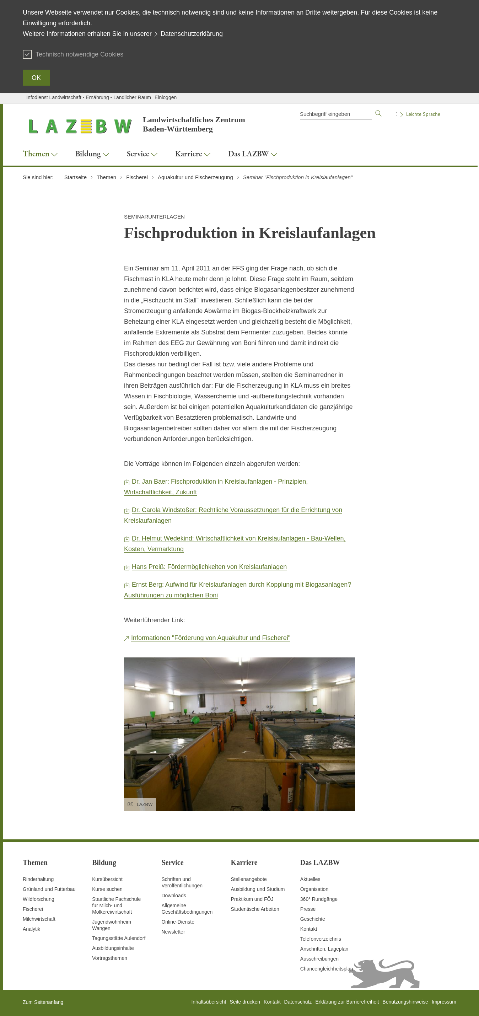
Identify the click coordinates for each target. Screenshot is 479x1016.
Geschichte (312, 919)
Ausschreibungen (319, 959)
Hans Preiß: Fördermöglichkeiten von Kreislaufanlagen (209, 566)
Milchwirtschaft (39, 919)
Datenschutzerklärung (192, 33)
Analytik (31, 929)
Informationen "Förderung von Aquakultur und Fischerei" (210, 637)
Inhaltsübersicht (208, 1002)
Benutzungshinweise (405, 1002)
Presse (308, 909)
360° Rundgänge (319, 899)
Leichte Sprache (423, 114)
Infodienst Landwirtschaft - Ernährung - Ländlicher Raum (88, 97)
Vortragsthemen (109, 958)
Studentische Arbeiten (255, 909)
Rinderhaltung (38, 879)
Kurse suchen (107, 889)
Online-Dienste (177, 922)
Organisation (314, 889)
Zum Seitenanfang (43, 1002)
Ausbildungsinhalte (113, 948)
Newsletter (173, 932)
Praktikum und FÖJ (252, 899)
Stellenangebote (249, 879)
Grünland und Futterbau (49, 889)
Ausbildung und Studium (258, 889)
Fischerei (33, 909)
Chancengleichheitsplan (326, 969)
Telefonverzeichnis (320, 939)
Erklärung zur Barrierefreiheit (347, 1002)
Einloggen (166, 97)
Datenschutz (298, 1002)
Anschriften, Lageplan (324, 949)
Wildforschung (38, 899)
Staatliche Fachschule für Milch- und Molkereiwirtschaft (116, 905)
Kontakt (308, 929)
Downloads (173, 895)
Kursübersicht (107, 879)
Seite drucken (245, 1002)
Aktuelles (310, 879)
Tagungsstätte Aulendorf (118, 938)
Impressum (444, 1002)
